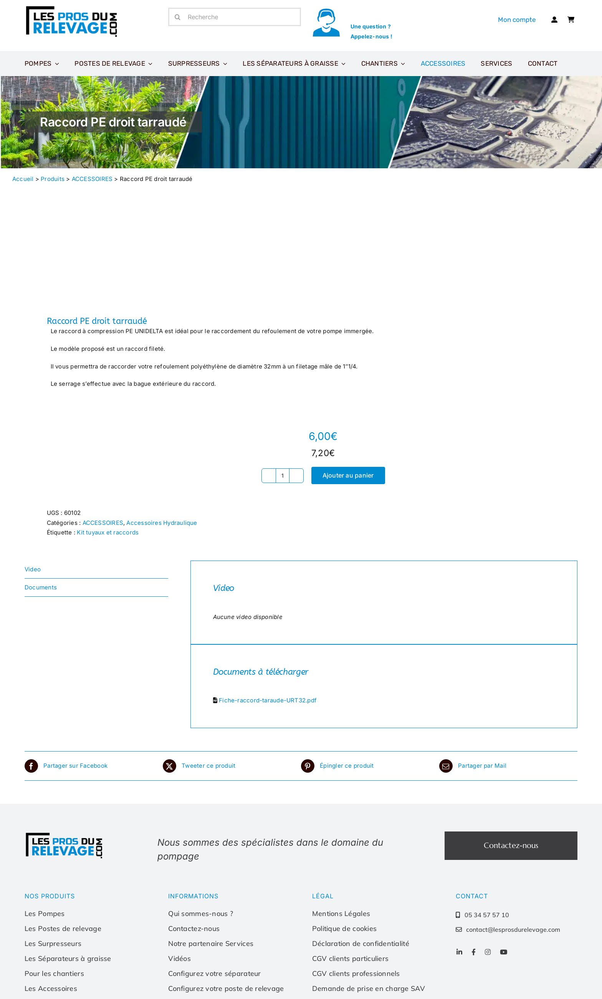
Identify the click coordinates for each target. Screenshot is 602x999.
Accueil (23, 179)
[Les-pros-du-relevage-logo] (73, 7)
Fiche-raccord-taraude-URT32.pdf (268, 700)
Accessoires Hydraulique (161, 522)
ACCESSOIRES (92, 179)
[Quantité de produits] (282, 476)
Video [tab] (33, 569)
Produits (52, 179)
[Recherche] (234, 17)
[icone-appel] (326, 10)
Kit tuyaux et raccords (108, 532)
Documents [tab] (41, 587)
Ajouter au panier (348, 475)
